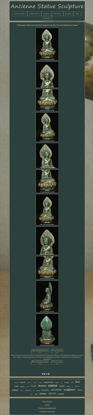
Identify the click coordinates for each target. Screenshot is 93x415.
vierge (35, 382)
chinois (16, 382)
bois (77, 381)
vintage (66, 382)
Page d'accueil (47, 401)
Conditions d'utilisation (47, 411)
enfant (31, 394)
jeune (38, 390)
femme (43, 393)
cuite (36, 394)
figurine (57, 382)
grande (22, 382)
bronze (42, 385)
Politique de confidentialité (47, 408)
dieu (34, 390)
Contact (47, 405)
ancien (52, 393)
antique (15, 390)
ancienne (56, 389)
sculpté (40, 382)
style (21, 390)
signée (22, 386)
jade (72, 382)
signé (62, 385)
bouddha (45, 390)
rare (16, 386)
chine (79, 390)
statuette (28, 390)
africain (29, 382)
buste (34, 386)
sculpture (69, 389)
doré (62, 382)
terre (68, 386)
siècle (28, 386)
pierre (77, 386)
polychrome (48, 382)
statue (52, 385)
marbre (61, 394)
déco (72, 386)
